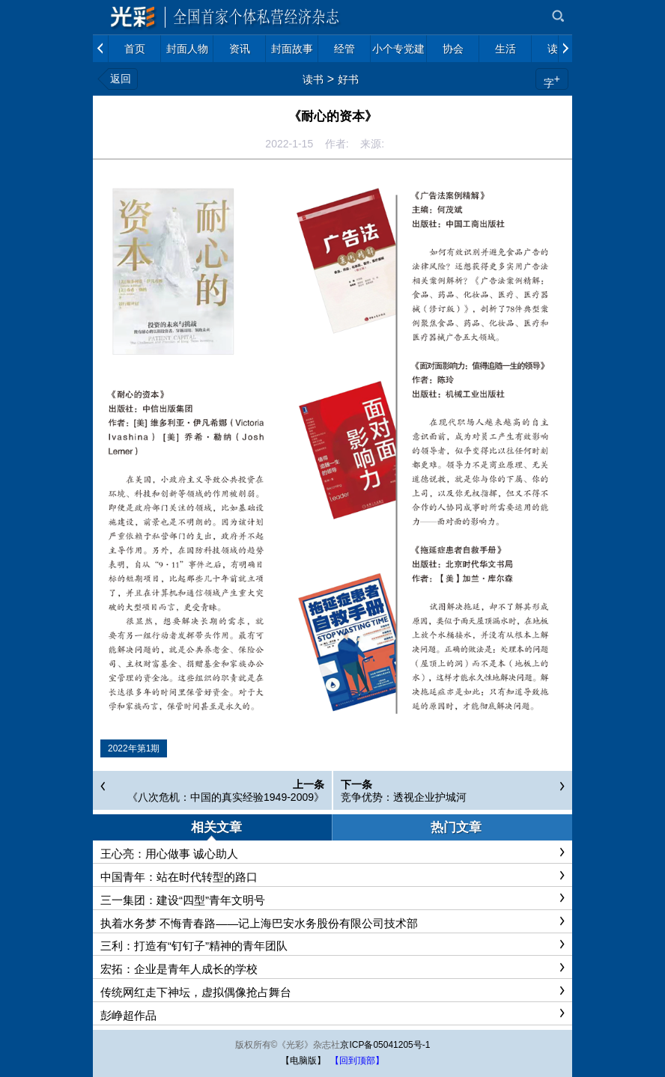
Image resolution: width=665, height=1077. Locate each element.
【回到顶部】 (357, 1060)
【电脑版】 (303, 1060)
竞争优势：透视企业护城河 (404, 797)
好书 (348, 79)
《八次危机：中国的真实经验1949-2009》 (225, 797)
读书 (313, 79)
